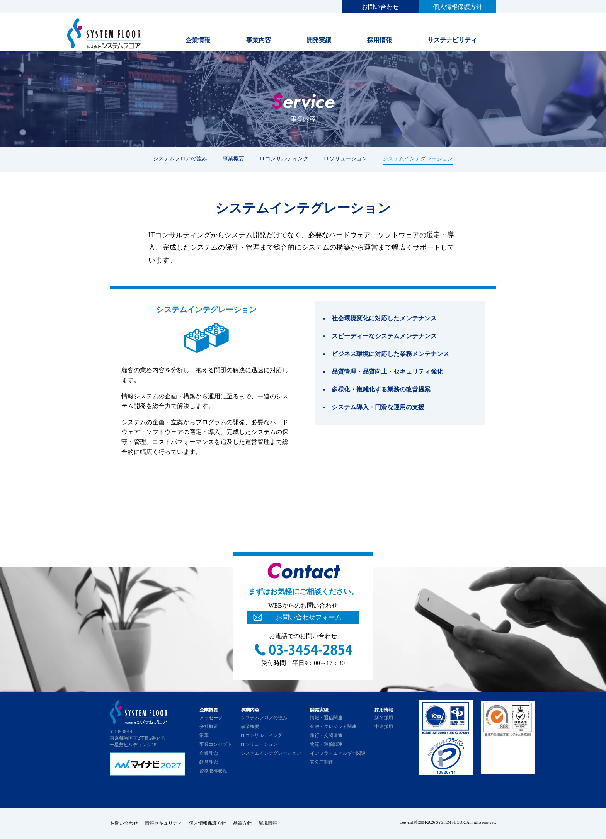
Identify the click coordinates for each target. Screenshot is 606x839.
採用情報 (379, 40)
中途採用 (383, 726)
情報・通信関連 (326, 717)
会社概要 (208, 726)
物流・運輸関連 (326, 744)
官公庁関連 (321, 762)
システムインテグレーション (418, 158)
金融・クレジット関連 (333, 726)
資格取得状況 (213, 771)
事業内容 (258, 40)
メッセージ (211, 717)
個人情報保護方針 (457, 6)
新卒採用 (383, 717)
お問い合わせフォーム (309, 617)
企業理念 (208, 753)
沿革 (204, 735)
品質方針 (244, 823)
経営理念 (208, 762)
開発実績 (318, 40)
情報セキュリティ (163, 823)
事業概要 (233, 158)
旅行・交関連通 (326, 735)
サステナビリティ (452, 40)
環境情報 (270, 823)
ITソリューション (345, 158)
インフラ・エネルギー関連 (338, 753)
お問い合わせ (380, 6)
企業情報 (198, 40)
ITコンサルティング (284, 158)
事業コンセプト (215, 744)
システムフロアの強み (180, 158)
